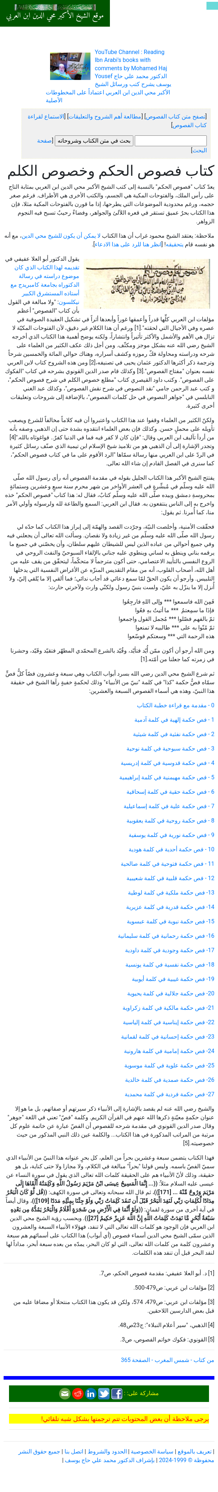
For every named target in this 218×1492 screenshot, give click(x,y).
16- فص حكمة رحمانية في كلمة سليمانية (166, 935)
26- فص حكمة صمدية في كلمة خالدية (169, 1079)
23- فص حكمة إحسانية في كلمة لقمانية (167, 1036)
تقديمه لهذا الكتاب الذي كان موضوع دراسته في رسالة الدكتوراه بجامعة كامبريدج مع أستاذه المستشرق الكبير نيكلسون (44, 284)
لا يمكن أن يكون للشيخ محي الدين (61, 235)
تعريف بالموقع (195, 1451)
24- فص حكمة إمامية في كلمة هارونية (169, 1051)
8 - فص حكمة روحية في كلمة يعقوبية (170, 820)
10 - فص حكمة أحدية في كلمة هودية (171, 849)
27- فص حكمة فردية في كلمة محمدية (169, 1094)
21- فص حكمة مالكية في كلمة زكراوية (168, 1007)
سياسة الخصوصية (152, 1451)
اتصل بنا (73, 1451)
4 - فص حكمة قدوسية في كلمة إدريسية (167, 763)
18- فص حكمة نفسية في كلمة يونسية (169, 964)
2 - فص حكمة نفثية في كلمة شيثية (173, 734)
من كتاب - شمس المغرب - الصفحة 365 (167, 1360)
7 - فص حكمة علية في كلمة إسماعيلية (169, 806)
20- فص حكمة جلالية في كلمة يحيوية (170, 993)
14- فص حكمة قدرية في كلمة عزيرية (170, 907)
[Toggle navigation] (212, 6)
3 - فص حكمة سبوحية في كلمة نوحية (170, 748)
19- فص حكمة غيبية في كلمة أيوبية (173, 979)
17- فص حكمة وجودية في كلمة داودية (169, 950)
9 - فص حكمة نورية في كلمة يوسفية (171, 835)
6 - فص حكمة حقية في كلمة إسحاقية (170, 791)
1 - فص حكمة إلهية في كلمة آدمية (174, 719)
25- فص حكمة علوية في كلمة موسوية (169, 1065)
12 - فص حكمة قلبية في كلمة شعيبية (170, 878)
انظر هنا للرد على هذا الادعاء (128, 244)
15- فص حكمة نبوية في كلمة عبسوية (170, 921)
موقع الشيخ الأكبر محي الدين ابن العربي (55, 15)
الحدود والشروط (107, 1451)
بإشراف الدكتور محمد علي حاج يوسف (110, 1460)
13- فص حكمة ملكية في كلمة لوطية (171, 892)
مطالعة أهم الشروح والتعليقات (104, 116)
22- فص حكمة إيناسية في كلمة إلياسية (168, 1022)
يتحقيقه (174, 244)
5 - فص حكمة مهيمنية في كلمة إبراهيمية (166, 777)
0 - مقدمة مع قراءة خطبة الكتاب (175, 705)
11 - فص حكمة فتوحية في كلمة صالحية (167, 863)
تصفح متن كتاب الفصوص (175, 116)
